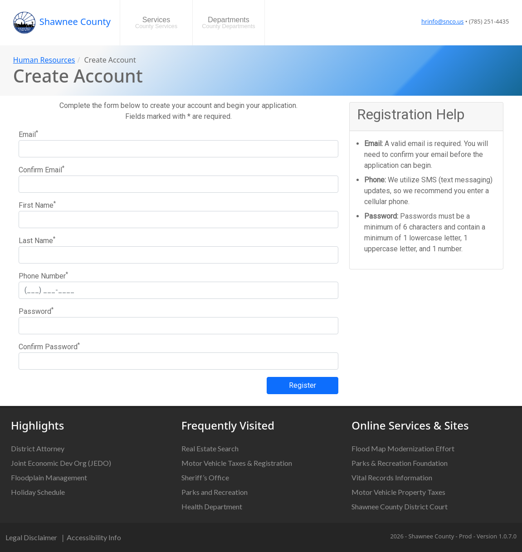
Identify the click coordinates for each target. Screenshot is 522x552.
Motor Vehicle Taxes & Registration (236, 463)
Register (302, 385)
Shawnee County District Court (399, 506)
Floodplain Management (49, 477)
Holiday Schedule (38, 492)
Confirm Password (49, 346)
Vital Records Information (391, 477)
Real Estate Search (210, 448)
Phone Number (43, 275)
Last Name (37, 240)
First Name (37, 205)
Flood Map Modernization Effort (402, 448)
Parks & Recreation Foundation (399, 463)
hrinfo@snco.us (442, 21)
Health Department (211, 506)
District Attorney (37, 448)
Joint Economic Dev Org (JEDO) (61, 463)
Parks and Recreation (214, 492)
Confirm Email (41, 169)
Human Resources (44, 60)
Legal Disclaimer (31, 537)
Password (36, 311)
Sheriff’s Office (205, 477)
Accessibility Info (94, 537)
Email (28, 134)
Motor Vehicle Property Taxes (398, 492)
